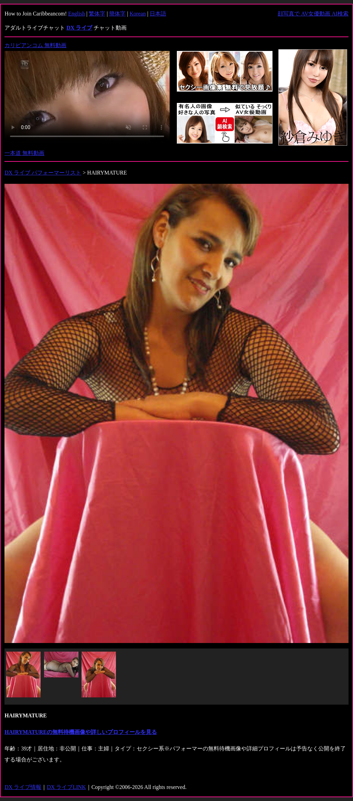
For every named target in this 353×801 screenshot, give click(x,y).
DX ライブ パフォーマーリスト (42, 173)
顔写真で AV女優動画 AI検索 (313, 14)
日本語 (158, 14)
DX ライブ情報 (22, 787)
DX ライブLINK (66, 787)
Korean (138, 14)
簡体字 (117, 14)
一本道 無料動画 (24, 153)
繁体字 (97, 14)
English (76, 14)
